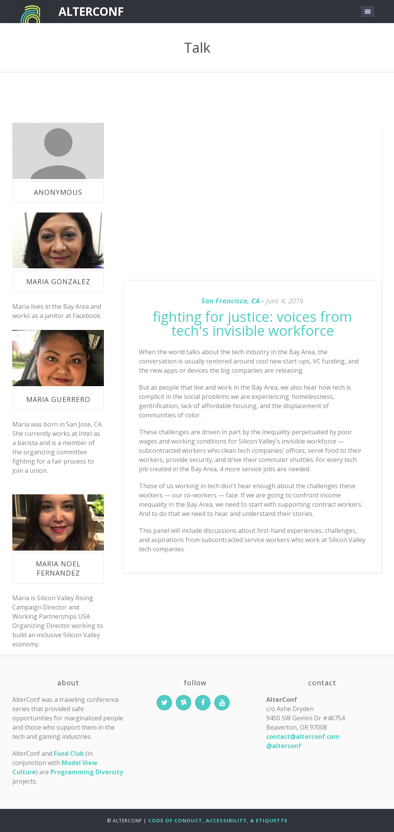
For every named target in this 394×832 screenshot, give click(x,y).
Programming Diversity (86, 772)
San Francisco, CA (230, 300)
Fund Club (69, 753)
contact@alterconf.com (303, 736)
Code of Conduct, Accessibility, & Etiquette (217, 820)
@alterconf (283, 746)
